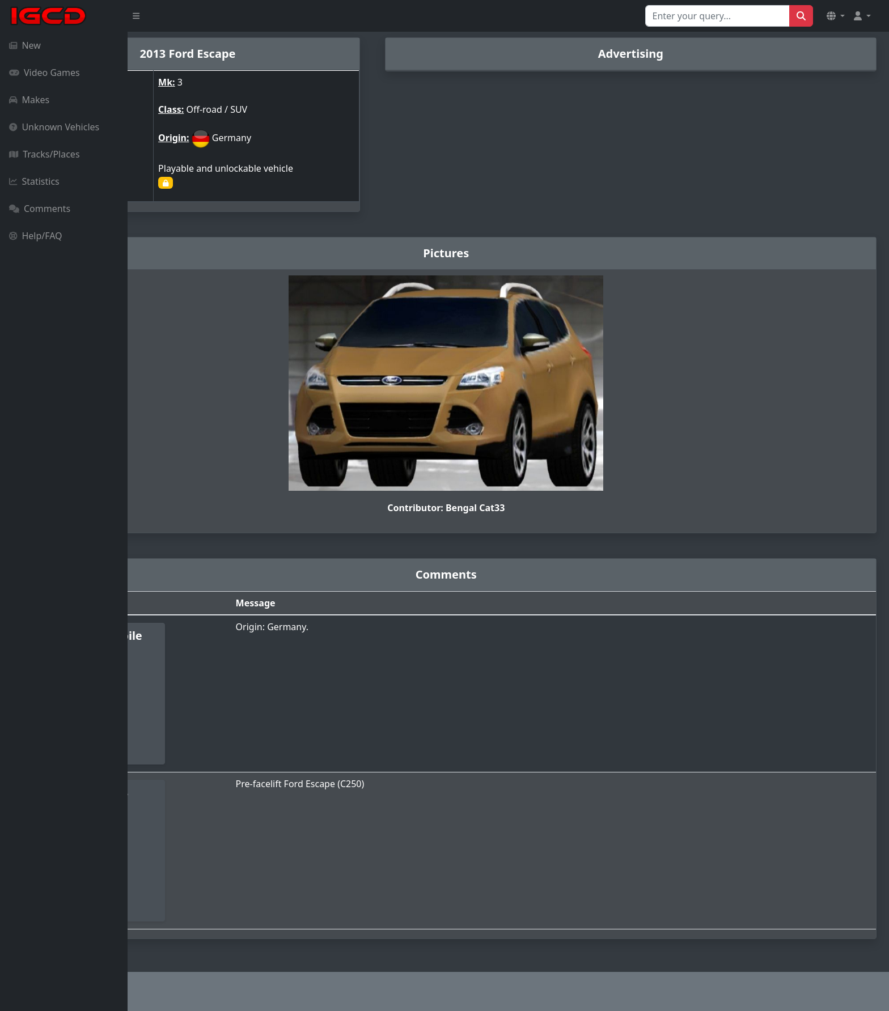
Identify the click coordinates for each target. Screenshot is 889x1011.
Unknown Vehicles (54, 127)
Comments (39, 208)
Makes (29, 100)
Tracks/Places (44, 154)
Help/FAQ (35, 236)
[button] (835, 16)
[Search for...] (717, 16)
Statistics (34, 181)
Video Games (44, 72)
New (25, 45)
